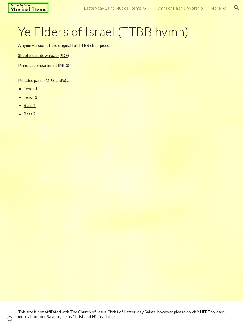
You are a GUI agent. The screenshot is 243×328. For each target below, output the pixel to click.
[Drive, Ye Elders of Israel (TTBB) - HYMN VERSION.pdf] (121, 213)
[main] (121, 71)
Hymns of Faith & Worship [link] (178, 7)
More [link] (215, 7)
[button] (236, 7)
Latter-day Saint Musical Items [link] (112, 7)
